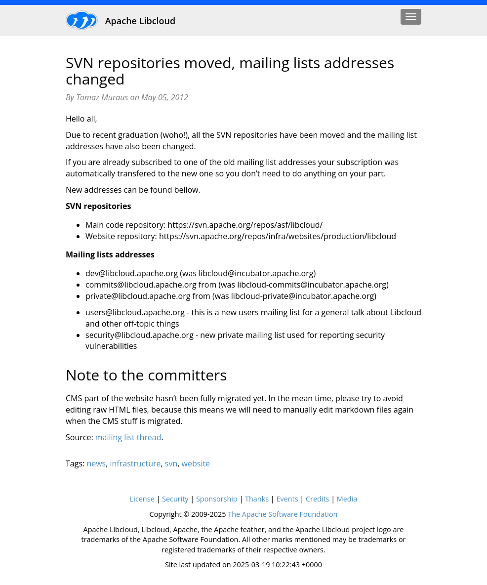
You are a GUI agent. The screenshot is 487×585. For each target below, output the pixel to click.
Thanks (257, 498)
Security (175, 498)
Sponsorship (217, 498)
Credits (317, 498)
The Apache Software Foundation (282, 514)
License (142, 498)
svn (171, 463)
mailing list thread (128, 437)
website (196, 463)
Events (287, 498)
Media (347, 498)
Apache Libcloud (120, 20)
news (96, 463)
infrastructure (135, 463)
